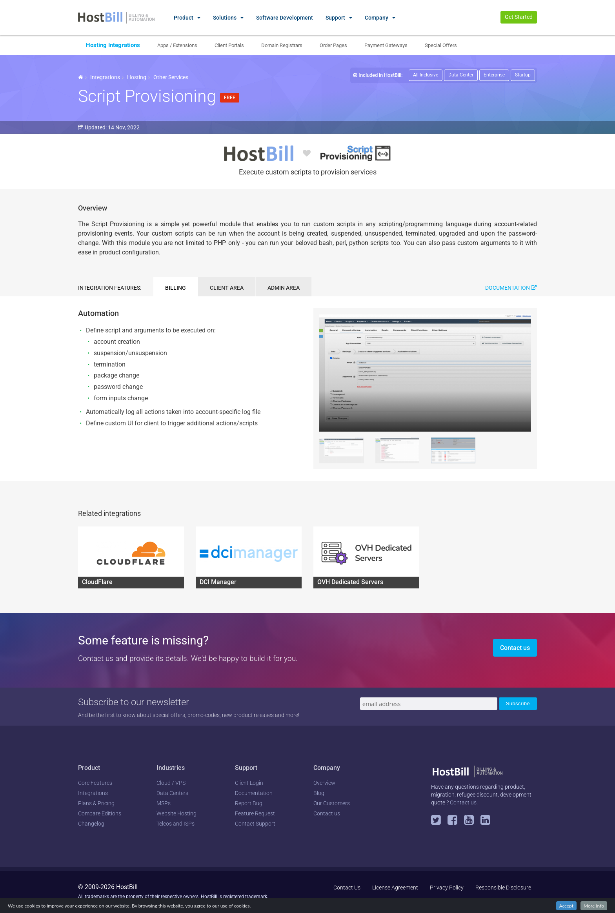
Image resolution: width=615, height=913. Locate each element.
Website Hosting (176, 813)
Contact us (515, 648)
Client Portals (229, 45)
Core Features (95, 783)
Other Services (170, 77)
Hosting (136, 77)
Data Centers (172, 793)
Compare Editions (99, 813)
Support (335, 18)
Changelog (91, 823)
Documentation (511, 288)
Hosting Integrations (113, 45)
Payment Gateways (386, 45)
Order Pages (333, 45)
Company (376, 18)
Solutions (225, 18)
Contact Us (346, 887)
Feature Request (255, 813)
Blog (318, 793)
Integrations (105, 77)
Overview (324, 783)
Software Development (284, 18)
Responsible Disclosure (503, 887)
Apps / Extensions (177, 45)
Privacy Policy (447, 887)
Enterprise (494, 75)
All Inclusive (425, 75)
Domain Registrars (281, 45)
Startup (523, 75)
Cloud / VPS (171, 783)
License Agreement (395, 887)
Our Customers (331, 803)
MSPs (163, 803)
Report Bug (248, 803)
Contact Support (255, 823)
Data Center (460, 75)
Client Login (249, 783)
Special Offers (441, 45)
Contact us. (464, 802)
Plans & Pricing (96, 803)
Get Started (519, 17)
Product (183, 18)
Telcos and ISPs (175, 823)
